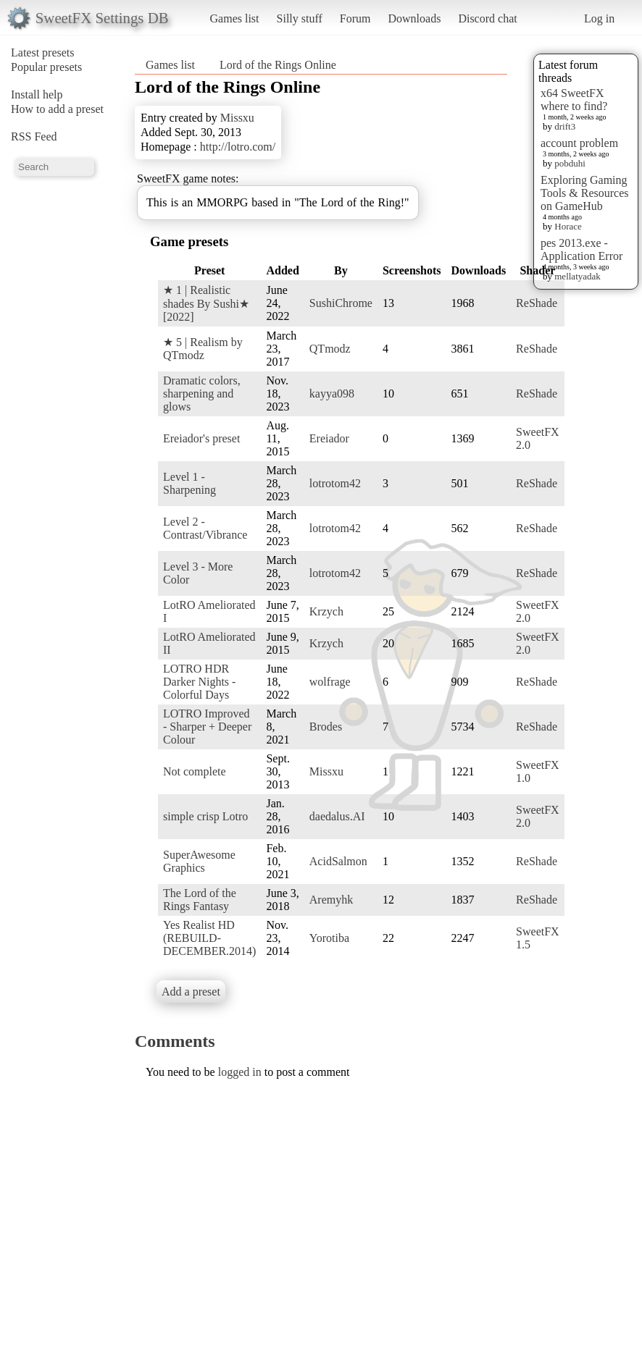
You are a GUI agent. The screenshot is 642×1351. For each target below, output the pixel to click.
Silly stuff (299, 18)
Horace (568, 226)
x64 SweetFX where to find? (574, 99)
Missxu (237, 117)
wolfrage (330, 682)
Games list (234, 18)
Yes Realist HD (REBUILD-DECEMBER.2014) (209, 938)
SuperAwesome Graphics (199, 861)
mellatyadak (577, 276)
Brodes (325, 726)
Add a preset (191, 991)
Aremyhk (331, 899)
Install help (37, 94)
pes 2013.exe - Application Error (581, 249)
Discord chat (487, 18)
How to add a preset (57, 109)
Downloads (414, 18)
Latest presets (43, 52)
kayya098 (331, 393)
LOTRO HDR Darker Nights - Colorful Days (199, 681)
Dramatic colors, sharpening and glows (202, 393)
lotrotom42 (335, 483)
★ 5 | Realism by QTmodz (203, 348)
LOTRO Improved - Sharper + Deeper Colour (207, 726)
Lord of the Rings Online (278, 65)
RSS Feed (34, 136)
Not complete (194, 771)
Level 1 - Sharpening (189, 483)
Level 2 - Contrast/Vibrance (205, 528)
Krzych (326, 611)
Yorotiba (329, 938)
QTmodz (330, 348)
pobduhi (569, 163)
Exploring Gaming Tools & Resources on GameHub (585, 193)
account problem (579, 143)
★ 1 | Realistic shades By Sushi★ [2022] (206, 303)
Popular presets (46, 67)
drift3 (564, 126)
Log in (599, 18)
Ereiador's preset (201, 438)
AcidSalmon (338, 861)
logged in (240, 1072)
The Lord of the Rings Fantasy (199, 899)
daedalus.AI (337, 816)
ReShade (536, 303)
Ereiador (329, 438)
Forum (355, 18)
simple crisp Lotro (205, 816)
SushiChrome (340, 303)
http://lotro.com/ (237, 146)
